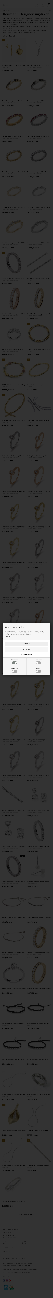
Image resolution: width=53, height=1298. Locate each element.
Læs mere (8, 636)
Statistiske (38, 670)
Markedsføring (38, 661)
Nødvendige (14, 661)
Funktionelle (14, 670)
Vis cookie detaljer (27, 654)
